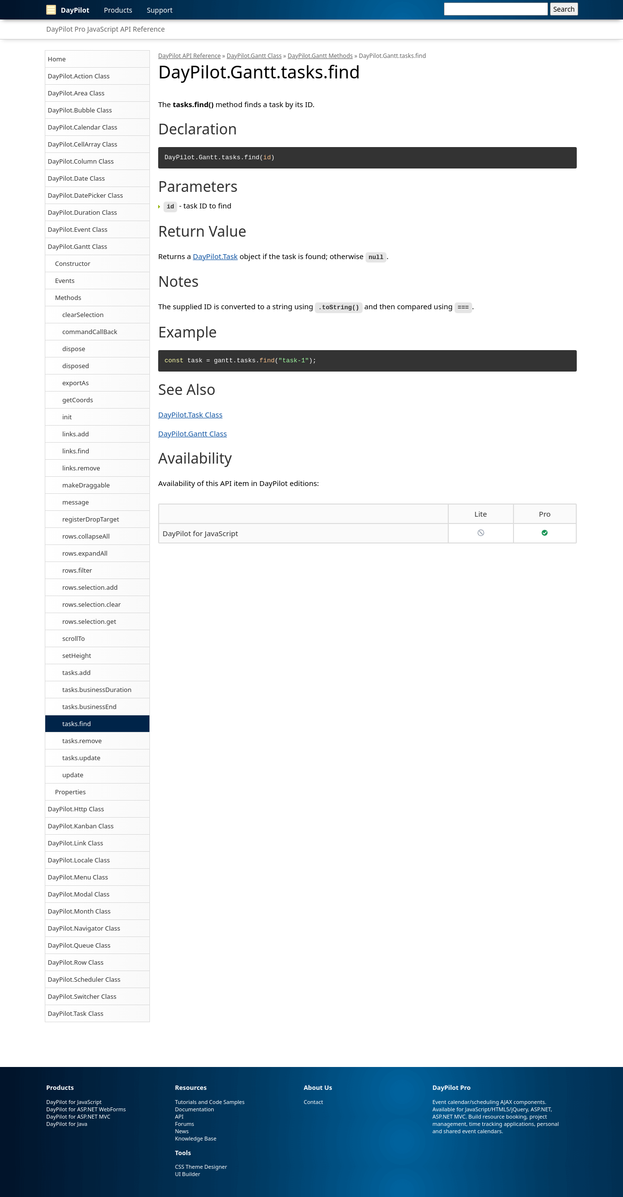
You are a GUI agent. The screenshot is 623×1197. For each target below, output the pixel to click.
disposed (75, 365)
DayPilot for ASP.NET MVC (78, 1116)
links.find (75, 451)
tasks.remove (82, 740)
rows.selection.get (89, 621)
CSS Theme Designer (201, 1166)
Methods (68, 297)
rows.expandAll (85, 553)
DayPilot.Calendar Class (82, 127)
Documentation (194, 1109)
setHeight (76, 655)
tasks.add (76, 672)
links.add (75, 434)
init (67, 416)
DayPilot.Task (215, 255)
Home (57, 59)
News (181, 1131)
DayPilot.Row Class (76, 962)
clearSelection (83, 314)
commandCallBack (89, 331)
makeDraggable (86, 485)
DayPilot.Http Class (76, 808)
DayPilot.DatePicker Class (85, 195)
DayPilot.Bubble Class (80, 110)
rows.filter (77, 570)
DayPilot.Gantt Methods (320, 56)
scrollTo (73, 638)
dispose (73, 348)
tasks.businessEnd (89, 706)
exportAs (75, 382)
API (179, 1116)
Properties (70, 791)
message (75, 502)
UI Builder (187, 1174)
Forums (184, 1123)
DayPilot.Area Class (76, 93)
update (72, 774)
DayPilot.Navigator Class (84, 928)
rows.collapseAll (86, 536)
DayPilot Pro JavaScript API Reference (105, 29)
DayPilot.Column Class (81, 161)
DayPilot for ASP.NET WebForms (86, 1109)
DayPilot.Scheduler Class (84, 979)
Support (160, 10)
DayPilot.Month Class (79, 911)
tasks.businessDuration (96, 689)
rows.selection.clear (91, 604)
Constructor (73, 263)
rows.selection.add (90, 587)
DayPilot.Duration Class (82, 212)
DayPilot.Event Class (78, 229)
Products (118, 10)
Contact (313, 1101)
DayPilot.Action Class (79, 76)
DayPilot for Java (66, 1123)
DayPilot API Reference (189, 56)
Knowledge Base (195, 1138)
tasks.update (81, 757)
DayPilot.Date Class (76, 178)
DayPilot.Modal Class (79, 894)
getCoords (77, 399)
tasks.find (76, 723)
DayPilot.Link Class (75, 843)
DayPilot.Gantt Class (77, 246)
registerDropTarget (90, 519)
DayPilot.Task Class (75, 1013)
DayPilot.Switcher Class (82, 996)
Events (64, 280)
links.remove (81, 468)
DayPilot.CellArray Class (82, 144)
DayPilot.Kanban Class (80, 826)
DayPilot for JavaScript (200, 531)
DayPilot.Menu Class (78, 877)
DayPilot (68, 10)
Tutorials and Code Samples (209, 1101)
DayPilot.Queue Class (79, 945)
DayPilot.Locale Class (79, 860)
